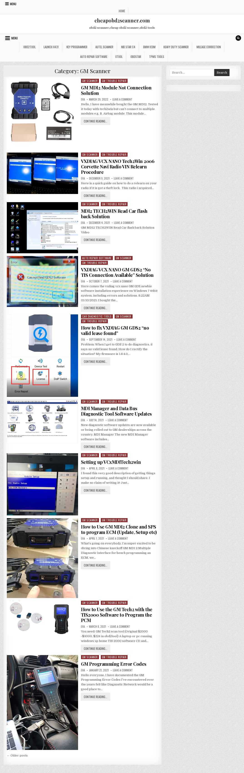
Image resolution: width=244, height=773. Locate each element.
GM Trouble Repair (114, 81)
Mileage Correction (209, 47)
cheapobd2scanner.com (122, 20)
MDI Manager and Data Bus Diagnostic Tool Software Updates (116, 411)
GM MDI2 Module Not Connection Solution (116, 90)
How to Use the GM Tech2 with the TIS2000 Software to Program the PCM (116, 614)
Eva (83, 99)
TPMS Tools (156, 56)
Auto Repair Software (93, 56)
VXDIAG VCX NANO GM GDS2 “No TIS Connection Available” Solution (117, 272)
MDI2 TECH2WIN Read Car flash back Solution (114, 213)
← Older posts (17, 755)
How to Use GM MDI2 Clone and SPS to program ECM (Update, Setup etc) (119, 529)
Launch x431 (51, 47)
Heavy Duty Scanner (176, 47)
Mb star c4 (128, 47)
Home (122, 11)
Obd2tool (29, 47)
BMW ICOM (149, 47)
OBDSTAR (136, 56)
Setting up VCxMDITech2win (111, 462)
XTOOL (119, 56)
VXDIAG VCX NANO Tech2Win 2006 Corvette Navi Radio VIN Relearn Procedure (118, 166)
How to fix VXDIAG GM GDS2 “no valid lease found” (115, 330)
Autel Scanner (104, 47)
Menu (13, 4)
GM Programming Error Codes (113, 664)
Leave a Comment (122, 99)
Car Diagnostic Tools (97, 316)
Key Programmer (77, 47)
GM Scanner (90, 81)
